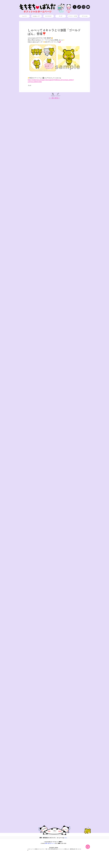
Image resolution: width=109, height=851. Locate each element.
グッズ (29, 85)
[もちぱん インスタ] (83, 7)
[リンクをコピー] (57, 94)
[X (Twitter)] (53, 94)
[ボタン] (24, 16)
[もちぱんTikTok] (79, 7)
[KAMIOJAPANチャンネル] (88, 7)
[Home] (88, 847)
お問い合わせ (48, 843)
